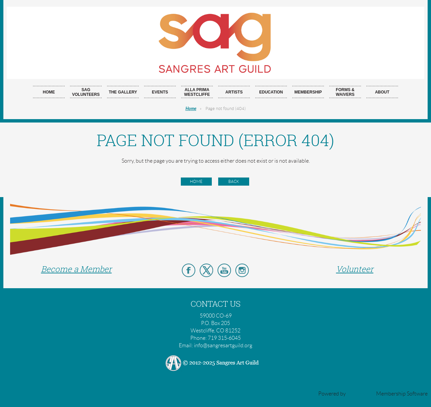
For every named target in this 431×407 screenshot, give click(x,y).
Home (191, 108)
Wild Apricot (361, 393)
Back (233, 181)
